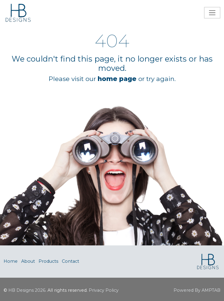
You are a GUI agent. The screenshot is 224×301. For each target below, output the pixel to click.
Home (11, 261)
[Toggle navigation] (212, 13)
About (28, 261)
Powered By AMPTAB (197, 290)
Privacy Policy (104, 290)
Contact (70, 261)
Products (48, 261)
